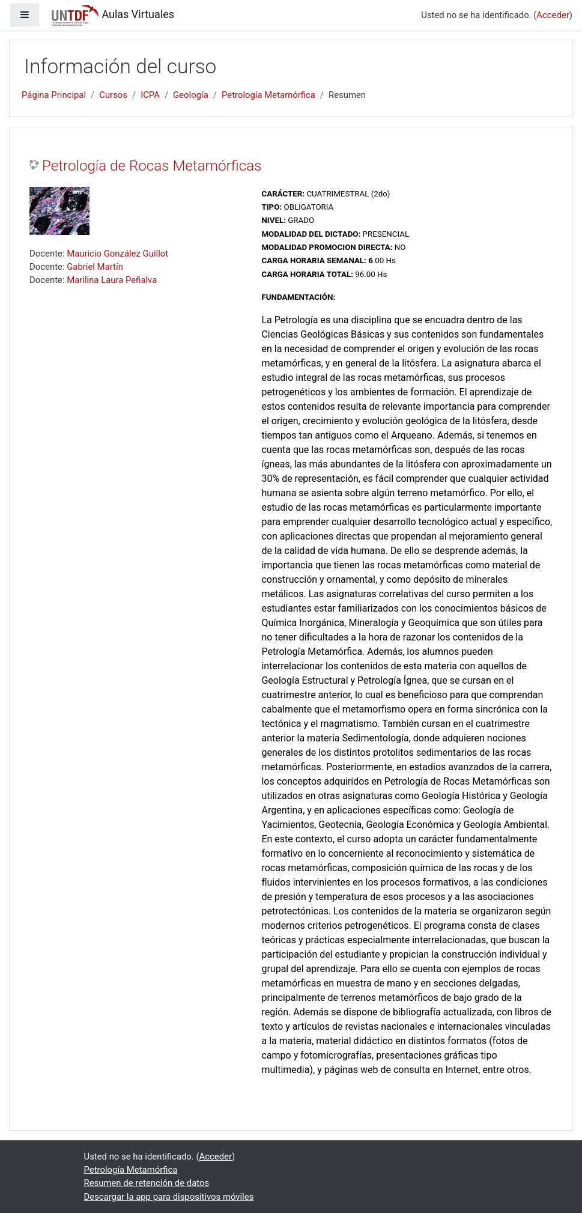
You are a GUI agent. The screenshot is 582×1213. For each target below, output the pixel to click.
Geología (190, 95)
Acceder (552, 15)
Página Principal (54, 95)
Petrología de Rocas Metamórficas (151, 165)
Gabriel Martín (95, 266)
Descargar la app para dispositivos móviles (169, 1196)
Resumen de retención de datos (147, 1183)
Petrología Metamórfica (268, 95)
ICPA (150, 95)
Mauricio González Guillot (117, 253)
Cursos (113, 95)
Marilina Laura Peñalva (112, 280)
